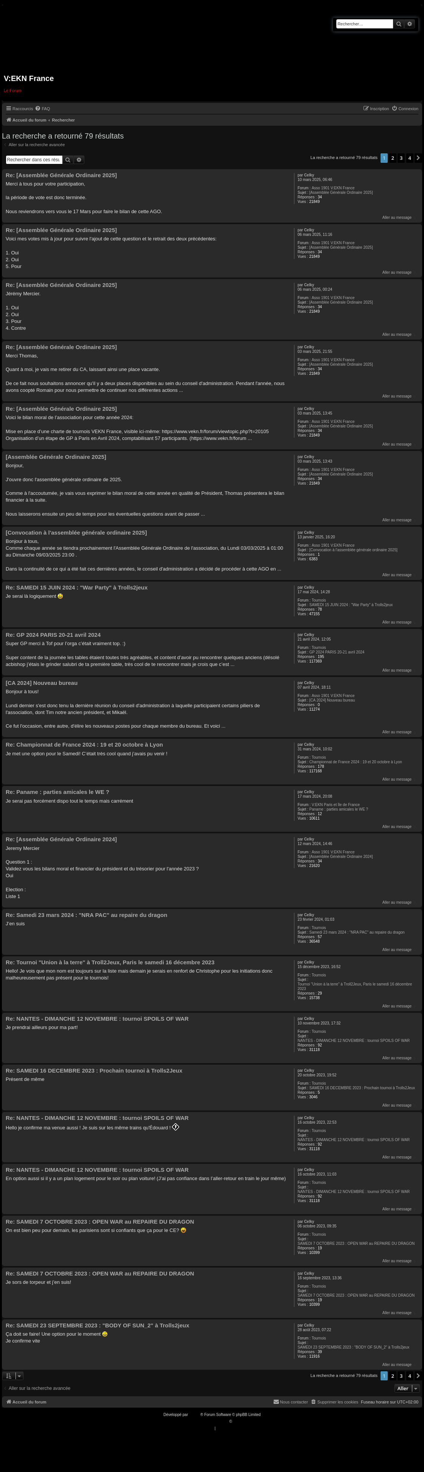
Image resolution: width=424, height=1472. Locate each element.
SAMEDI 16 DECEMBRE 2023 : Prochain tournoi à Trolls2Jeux (362, 1088)
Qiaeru (238, 1421)
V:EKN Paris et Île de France (336, 805)
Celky (309, 175)
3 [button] (401, 157)
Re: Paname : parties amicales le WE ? (57, 792)
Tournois (319, 600)
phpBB (194, 1415)
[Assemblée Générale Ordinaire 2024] (341, 857)
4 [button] (410, 157)
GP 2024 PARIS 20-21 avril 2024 (337, 652)
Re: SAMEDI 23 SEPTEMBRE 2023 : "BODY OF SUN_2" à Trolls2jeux (97, 1325)
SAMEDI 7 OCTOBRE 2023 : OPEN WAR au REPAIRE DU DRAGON (356, 1243)
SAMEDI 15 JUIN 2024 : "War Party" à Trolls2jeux (351, 605)
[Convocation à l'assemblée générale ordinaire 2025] (353, 550)
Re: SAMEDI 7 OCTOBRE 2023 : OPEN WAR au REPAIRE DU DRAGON (100, 1221)
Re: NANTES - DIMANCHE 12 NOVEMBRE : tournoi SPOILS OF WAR (97, 1018)
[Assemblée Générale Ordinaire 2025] (341, 192)
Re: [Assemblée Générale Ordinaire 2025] (61, 175)
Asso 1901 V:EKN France (333, 188)
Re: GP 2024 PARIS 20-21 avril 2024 (53, 635)
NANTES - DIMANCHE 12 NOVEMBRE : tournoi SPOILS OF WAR (353, 1041)
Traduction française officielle (204, 1421)
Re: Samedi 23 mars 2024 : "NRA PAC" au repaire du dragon (86, 915)
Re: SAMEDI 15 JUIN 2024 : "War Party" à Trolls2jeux (76, 587)
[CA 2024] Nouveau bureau (332, 700)
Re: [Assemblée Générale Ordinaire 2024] (61, 839)
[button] (418, 157)
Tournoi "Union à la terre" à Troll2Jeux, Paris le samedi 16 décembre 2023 (354, 986)
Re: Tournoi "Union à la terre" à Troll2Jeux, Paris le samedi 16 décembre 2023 (110, 962)
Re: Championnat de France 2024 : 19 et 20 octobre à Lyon (84, 744)
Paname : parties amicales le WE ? (338, 809)
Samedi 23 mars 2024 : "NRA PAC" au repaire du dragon (357, 932)
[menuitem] (42, 108)
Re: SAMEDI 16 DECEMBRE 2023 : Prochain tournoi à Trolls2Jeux (94, 1070)
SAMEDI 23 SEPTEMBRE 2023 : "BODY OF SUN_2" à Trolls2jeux (353, 1347)
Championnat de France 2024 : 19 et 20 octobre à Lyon (355, 762)
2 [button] (393, 157)
